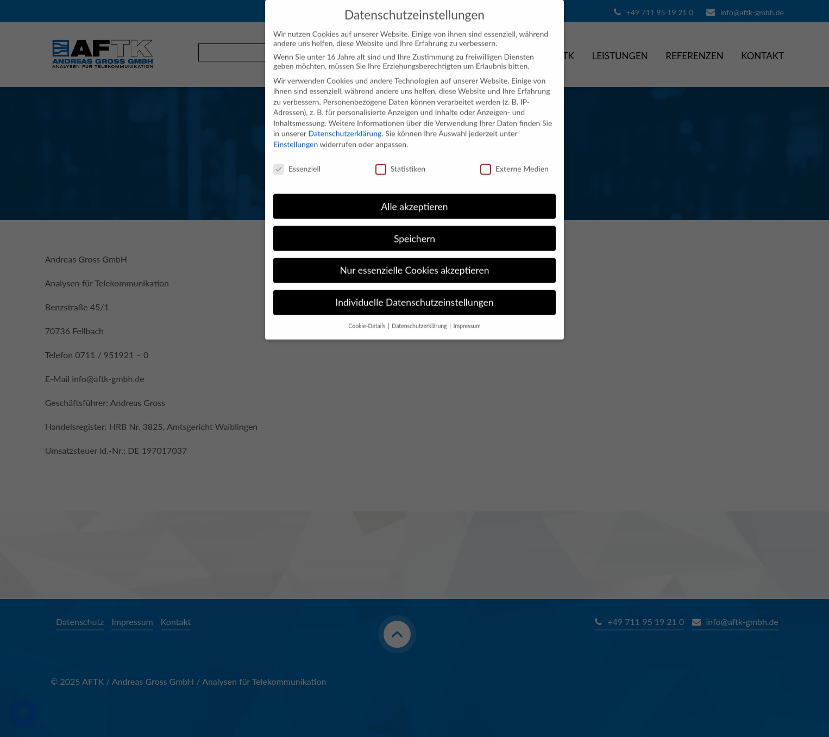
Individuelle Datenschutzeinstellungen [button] (415, 292)
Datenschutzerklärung (344, 123)
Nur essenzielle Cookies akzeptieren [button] (414, 260)
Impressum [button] (467, 316)
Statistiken (400, 159)
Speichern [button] (414, 228)
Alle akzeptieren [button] (414, 196)
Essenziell (297, 159)
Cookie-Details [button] (367, 316)
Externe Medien (514, 159)
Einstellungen (295, 134)
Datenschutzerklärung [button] (420, 316)
